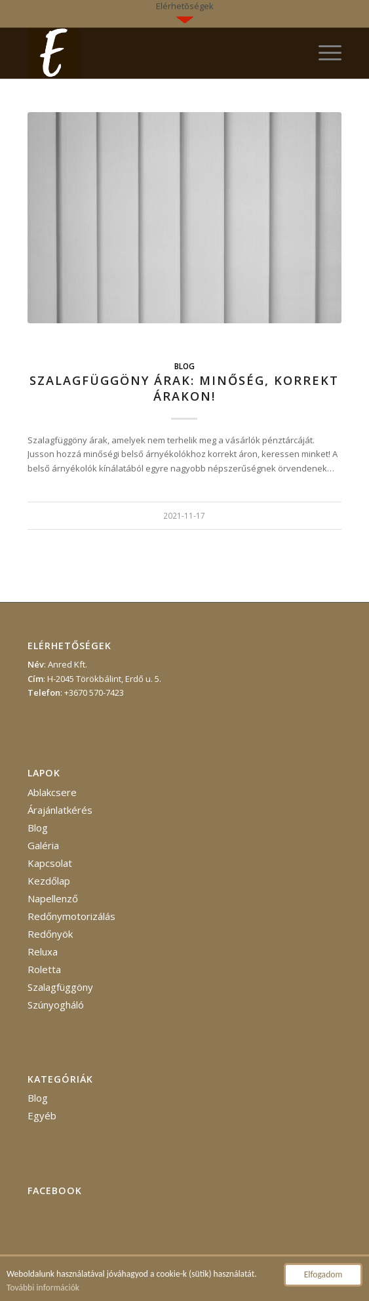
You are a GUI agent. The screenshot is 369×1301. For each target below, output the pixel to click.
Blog (184, 366)
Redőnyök (50, 933)
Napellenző (53, 898)
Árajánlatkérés (60, 809)
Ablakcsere (52, 792)
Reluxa (43, 951)
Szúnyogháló (56, 1004)
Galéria (43, 845)
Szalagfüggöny (60, 986)
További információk (43, 1288)
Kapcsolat (50, 863)
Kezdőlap (49, 880)
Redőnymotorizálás (71, 916)
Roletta (44, 969)
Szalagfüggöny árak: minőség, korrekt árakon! (184, 388)
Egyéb (42, 1115)
